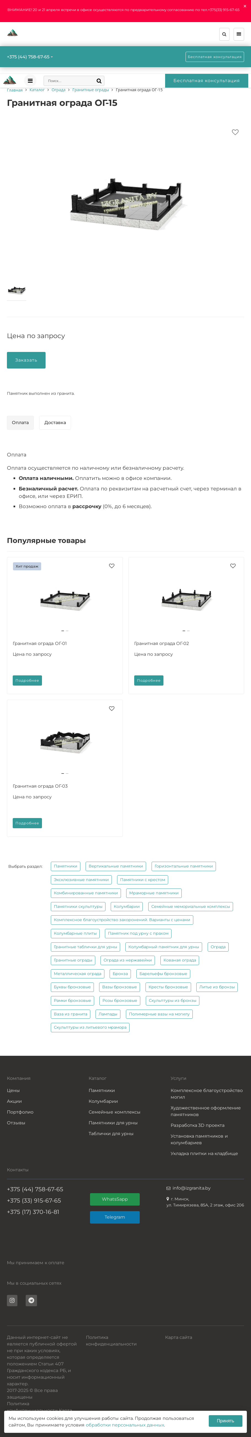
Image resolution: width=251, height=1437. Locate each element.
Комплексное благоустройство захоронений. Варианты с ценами (122, 919)
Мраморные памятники (154, 892)
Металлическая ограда (77, 973)
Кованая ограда (179, 960)
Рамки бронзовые (72, 1000)
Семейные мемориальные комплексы (190, 906)
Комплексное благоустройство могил (207, 1094)
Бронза (120, 973)
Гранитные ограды (73, 960)
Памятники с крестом (142, 879)
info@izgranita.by (192, 1188)
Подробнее (27, 680)
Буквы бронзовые (72, 986)
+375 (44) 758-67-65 (28, 56)
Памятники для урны (113, 1122)
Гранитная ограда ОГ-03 (40, 786)
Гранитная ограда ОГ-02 (161, 643)
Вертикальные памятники (116, 866)
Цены (13, 1090)
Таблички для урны (111, 1133)
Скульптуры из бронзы (172, 1000)
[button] (62, 631)
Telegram (115, 1217)
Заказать (26, 360)
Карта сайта (178, 1337)
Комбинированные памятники (86, 892)
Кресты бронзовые (168, 986)
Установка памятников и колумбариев (199, 1139)
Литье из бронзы (217, 986)
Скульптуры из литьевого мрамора (90, 1027)
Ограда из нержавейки (128, 960)
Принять (225, 1420)
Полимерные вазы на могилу (159, 1014)
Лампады (108, 1014)
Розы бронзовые (119, 1000)
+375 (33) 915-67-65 (34, 1200)
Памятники (65, 866)
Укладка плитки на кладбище (204, 1153)
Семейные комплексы (114, 1112)
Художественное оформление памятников (206, 1111)
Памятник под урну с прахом (138, 933)
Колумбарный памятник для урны (163, 946)
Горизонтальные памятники (184, 866)
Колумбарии (127, 906)
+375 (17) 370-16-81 (33, 1211)
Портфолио (20, 1112)
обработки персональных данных (125, 1425)
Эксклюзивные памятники (81, 879)
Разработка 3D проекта (197, 1125)
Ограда (218, 946)
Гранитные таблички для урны (85, 946)
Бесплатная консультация (215, 57)
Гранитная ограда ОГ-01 (40, 643)
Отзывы (16, 1122)
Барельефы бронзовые (163, 973)
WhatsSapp (115, 1199)
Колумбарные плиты (75, 933)
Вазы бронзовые (119, 986)
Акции (14, 1101)
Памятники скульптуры (78, 906)
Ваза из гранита (70, 1014)
